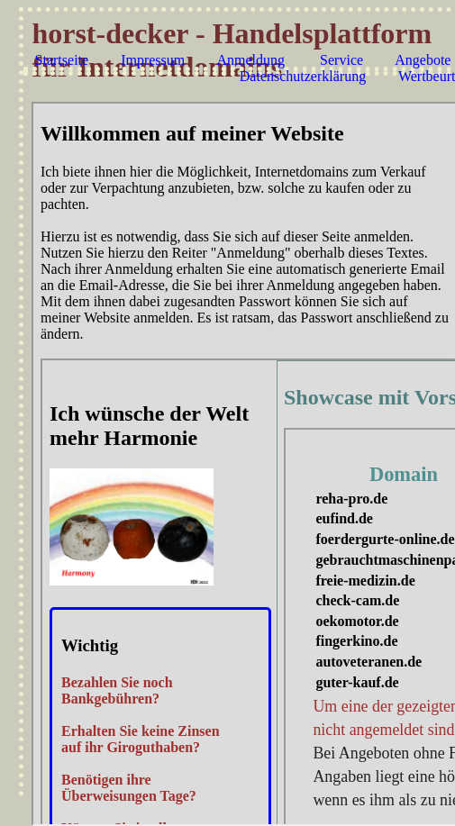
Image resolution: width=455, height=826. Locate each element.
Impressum (153, 60)
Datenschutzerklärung (303, 76)
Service (341, 60)
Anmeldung (250, 60)
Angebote (422, 60)
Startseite (62, 60)
